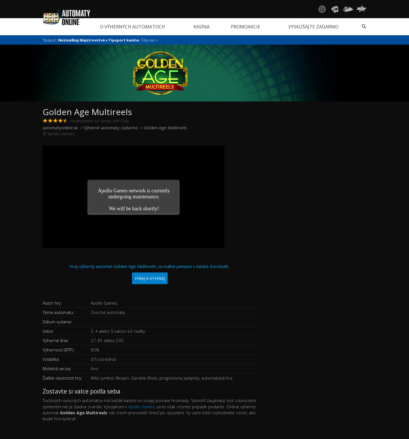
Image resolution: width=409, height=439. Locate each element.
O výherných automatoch (132, 27)
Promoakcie (245, 27)
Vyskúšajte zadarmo (313, 27)
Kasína (201, 27)
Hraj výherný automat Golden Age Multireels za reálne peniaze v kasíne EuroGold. (149, 273)
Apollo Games (61, 133)
